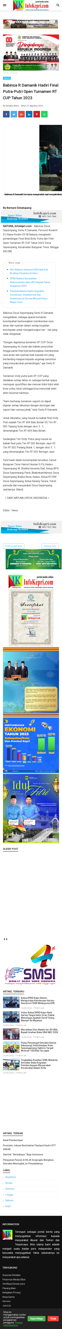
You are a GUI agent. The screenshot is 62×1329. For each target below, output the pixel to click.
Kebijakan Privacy (11, 1292)
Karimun (10, 1188)
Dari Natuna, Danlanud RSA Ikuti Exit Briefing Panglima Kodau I (29, 271)
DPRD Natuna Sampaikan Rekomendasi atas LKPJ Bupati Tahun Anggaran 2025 (30, 282)
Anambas (10, 1177)
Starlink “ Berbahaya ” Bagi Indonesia (23, 1154)
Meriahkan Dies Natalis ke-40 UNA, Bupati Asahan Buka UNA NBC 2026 (39, 1031)
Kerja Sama (8, 1297)
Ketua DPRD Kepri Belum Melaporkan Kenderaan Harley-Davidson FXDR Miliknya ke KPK (38, 1001)
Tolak (53, 1318)
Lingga (9, 1194)
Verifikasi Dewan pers (13, 1284)
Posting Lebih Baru (13, 546)
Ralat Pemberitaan (13, 1140)
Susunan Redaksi (11, 1275)
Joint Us (6, 1305)
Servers (6, 1301)
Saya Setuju (36, 1318)
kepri (8, 1206)
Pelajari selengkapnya (13, 1324)
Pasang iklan (9, 1288)
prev (4, 939)
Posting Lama (50, 546)
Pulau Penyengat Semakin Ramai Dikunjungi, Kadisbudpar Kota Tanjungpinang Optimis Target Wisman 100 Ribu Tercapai (38, 1046)
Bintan (8, 1183)
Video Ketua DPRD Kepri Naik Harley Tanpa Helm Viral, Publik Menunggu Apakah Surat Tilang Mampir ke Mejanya (37, 1016)
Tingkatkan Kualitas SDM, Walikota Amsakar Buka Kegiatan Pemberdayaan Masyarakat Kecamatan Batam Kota (39, 1064)
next (6, 939)
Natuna (7, 78)
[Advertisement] (31, 1102)
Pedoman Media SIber (14, 1279)
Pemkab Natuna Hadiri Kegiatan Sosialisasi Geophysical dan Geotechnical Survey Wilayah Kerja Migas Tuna (28, 296)
